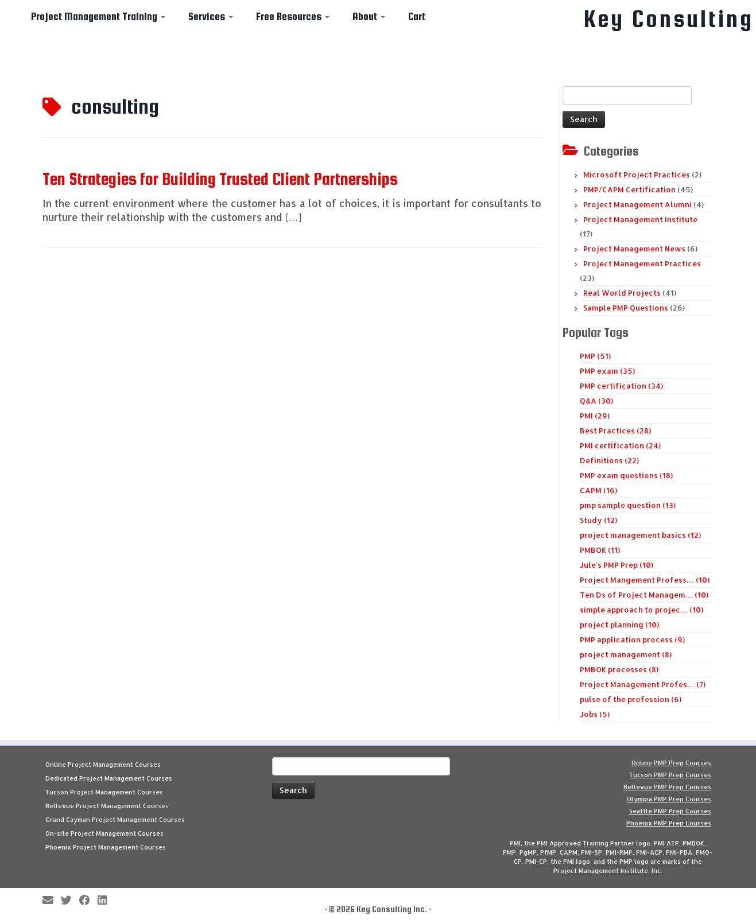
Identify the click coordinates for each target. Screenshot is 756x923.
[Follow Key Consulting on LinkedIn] (106, 901)
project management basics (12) (640, 535)
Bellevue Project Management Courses (107, 806)
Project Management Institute (640, 219)
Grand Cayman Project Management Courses (115, 820)
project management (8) (626, 654)
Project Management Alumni (637, 204)
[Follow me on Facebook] (88, 901)
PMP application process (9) (632, 639)
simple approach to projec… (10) (641, 609)
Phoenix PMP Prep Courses (668, 823)
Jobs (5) (595, 714)
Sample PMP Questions (625, 307)
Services (210, 16)
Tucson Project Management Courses (104, 792)
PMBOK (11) (600, 549)
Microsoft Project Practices (636, 174)
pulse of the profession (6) (630, 699)
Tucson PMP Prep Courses (670, 775)
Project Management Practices (642, 263)
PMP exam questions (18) (626, 475)
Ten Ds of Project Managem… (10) (644, 594)
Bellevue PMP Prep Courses (667, 787)
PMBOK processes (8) (619, 669)
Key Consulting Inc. (391, 909)
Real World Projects (622, 292)
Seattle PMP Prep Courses (670, 811)
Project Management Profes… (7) (642, 684)
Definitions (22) (609, 460)
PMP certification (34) (621, 385)
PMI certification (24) (620, 445)
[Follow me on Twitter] (70, 901)
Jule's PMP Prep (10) (616, 564)
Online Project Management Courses (103, 765)
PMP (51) (595, 355)
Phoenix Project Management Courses (105, 847)
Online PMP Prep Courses (671, 763)
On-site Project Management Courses (104, 833)
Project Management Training (98, 16)
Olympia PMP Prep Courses (669, 799)
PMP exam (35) (607, 370)
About (368, 16)
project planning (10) (619, 624)
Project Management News (634, 248)
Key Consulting (669, 19)
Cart (416, 16)
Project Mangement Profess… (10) (645, 579)
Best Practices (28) (615, 430)
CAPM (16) (598, 490)
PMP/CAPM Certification (629, 189)
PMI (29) (595, 415)
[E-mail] (51, 901)
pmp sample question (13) (628, 505)
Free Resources (292, 16)
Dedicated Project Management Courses (108, 778)
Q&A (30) (596, 400)
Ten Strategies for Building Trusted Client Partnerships (220, 178)
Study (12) (598, 520)
